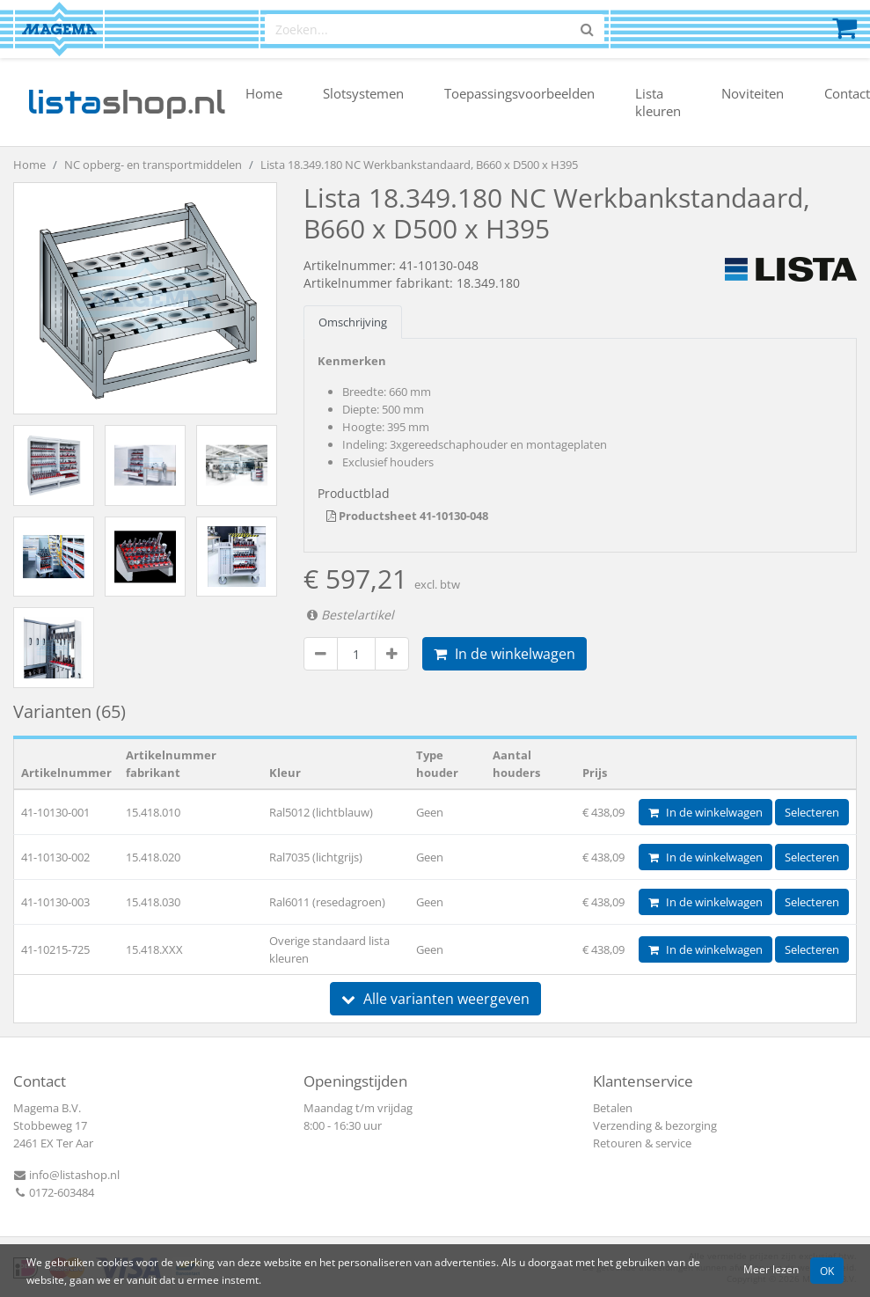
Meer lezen (771, 1269)
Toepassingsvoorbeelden (519, 93)
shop (126, 102)
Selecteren (812, 812)
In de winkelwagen (504, 653)
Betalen (612, 1108)
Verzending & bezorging (655, 1125)
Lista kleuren (658, 102)
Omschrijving (352, 322)
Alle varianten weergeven (435, 998)
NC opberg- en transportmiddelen (153, 164)
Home (263, 93)
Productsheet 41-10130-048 (407, 516)
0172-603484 (53, 1192)
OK (827, 1271)
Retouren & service (642, 1143)
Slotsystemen (363, 93)
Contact (847, 93)
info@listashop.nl (66, 1175)
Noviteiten (752, 93)
